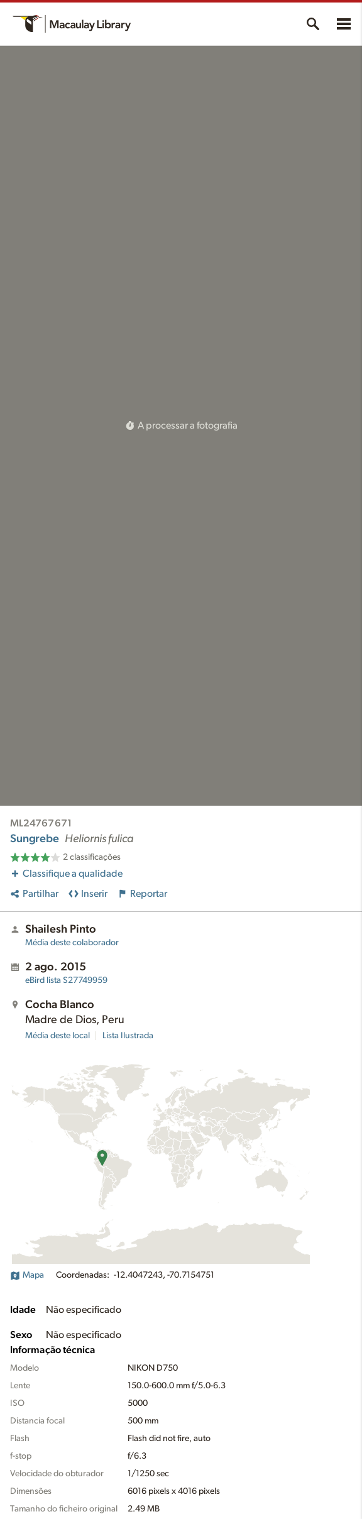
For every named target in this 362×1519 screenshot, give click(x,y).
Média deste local (57, 1035)
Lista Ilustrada (127, 1035)
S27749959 (66, 980)
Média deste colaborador (72, 942)
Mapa (27, 1275)
